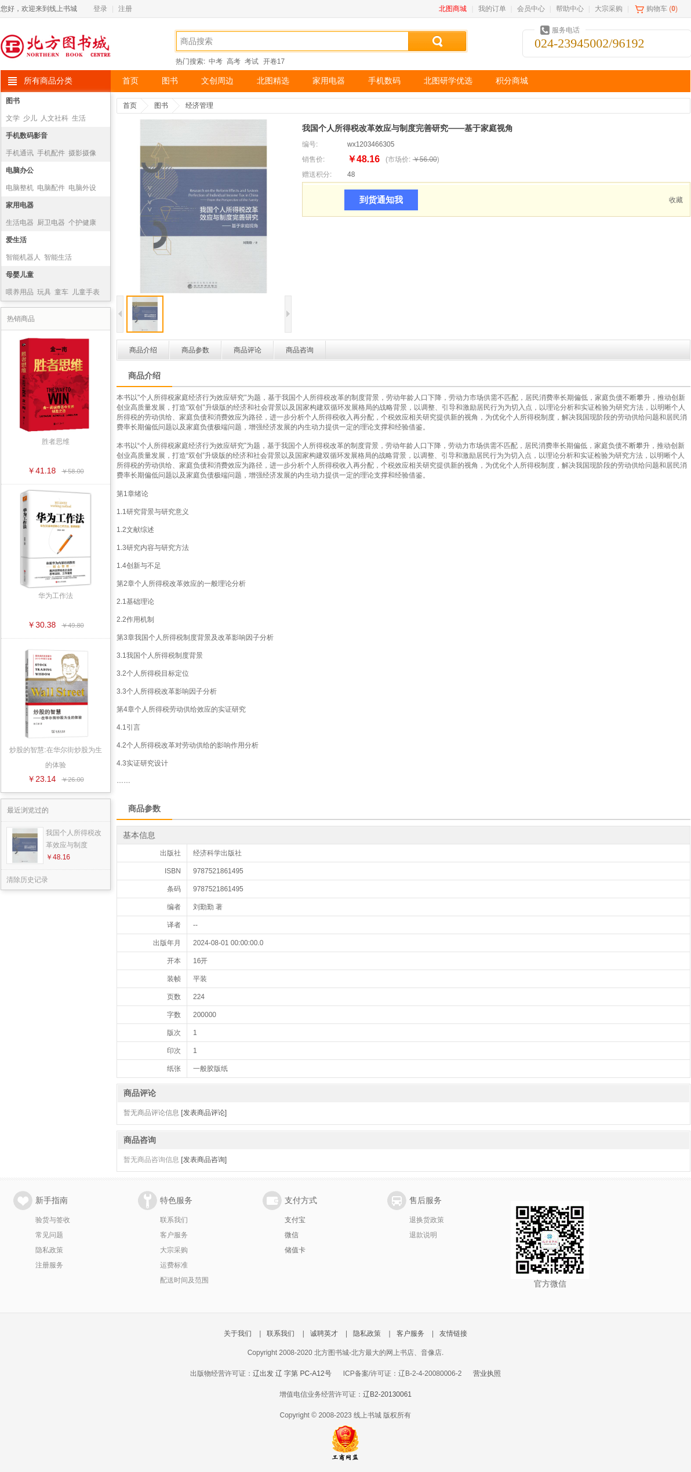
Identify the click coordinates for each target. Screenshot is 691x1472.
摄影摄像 (82, 153)
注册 (125, 9)
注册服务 (49, 1265)
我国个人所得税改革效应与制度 (73, 839)
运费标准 (174, 1265)
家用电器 (328, 80)
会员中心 (531, 9)
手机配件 (51, 153)
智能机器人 (23, 257)
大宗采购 (609, 9)
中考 (216, 61)
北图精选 (273, 80)
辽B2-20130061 (387, 1394)
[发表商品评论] (204, 1113)
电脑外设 (82, 188)
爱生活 (16, 240)
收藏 (676, 200)
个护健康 (82, 222)
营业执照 (487, 1373)
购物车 (656, 9)
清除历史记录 (27, 880)
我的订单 (492, 9)
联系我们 (174, 1220)
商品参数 (195, 350)
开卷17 (274, 61)
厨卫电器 (51, 222)
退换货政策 (426, 1220)
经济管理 (199, 105)
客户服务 (174, 1235)
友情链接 (453, 1333)
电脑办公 (20, 170)
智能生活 (58, 257)
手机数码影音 (27, 136)
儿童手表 (86, 292)
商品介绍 (143, 350)
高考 (234, 61)
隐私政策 (49, 1250)
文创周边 (217, 80)
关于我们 (238, 1333)
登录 (100, 9)
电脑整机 (20, 188)
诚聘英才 (324, 1333)
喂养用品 (20, 292)
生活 (79, 118)
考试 (252, 61)
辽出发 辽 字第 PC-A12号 (292, 1373)
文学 (13, 118)
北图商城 (453, 9)
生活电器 (20, 222)
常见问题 (49, 1235)
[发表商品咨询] (204, 1160)
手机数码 (384, 80)
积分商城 (512, 80)
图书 (170, 80)
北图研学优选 (448, 80)
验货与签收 (52, 1220)
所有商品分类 (48, 80)
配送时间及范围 (184, 1280)
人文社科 (54, 118)
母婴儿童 (20, 275)
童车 (61, 292)
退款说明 (423, 1235)
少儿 (30, 118)
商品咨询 (300, 350)
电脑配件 (51, 188)
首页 (130, 80)
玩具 (44, 292)
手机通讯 (20, 153)
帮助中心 (570, 9)
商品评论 (247, 350)
